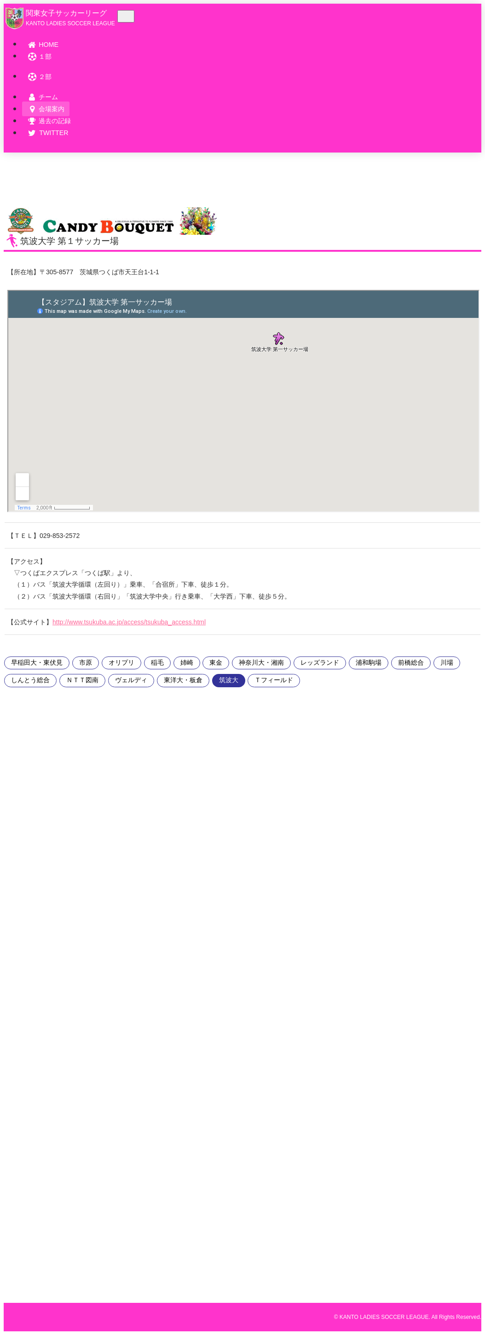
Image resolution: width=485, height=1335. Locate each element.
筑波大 (228, 680)
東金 (215, 662)
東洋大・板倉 (183, 680)
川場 (446, 662)
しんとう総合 (30, 680)
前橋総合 (411, 662)
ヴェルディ (131, 680)
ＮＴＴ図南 (82, 680)
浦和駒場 (368, 662)
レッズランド (319, 662)
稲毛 (157, 662)
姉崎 (186, 662)
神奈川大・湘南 (261, 662)
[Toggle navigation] (125, 16)
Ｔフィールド (273, 680)
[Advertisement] (31, 864)
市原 (85, 662)
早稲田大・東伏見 (37, 662)
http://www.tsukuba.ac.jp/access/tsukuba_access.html (129, 622)
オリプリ (121, 662)
